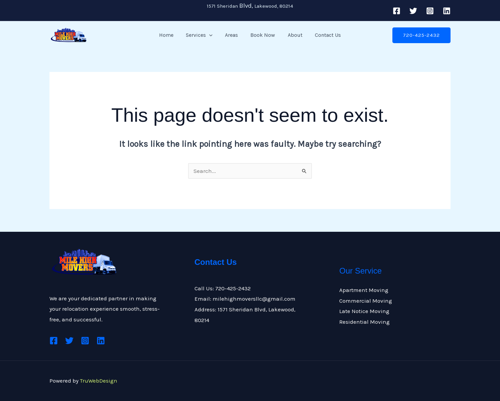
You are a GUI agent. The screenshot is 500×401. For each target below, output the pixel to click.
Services (202, 35)
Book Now (262, 35)
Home (170, 35)
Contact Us (323, 35)
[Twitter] (413, 11)
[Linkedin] (447, 11)
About (292, 35)
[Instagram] (430, 11)
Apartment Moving (363, 290)
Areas (232, 35)
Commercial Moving (365, 300)
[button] (212, 35)
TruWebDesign (98, 380)
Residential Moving (364, 321)
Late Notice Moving (364, 311)
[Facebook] (396, 11)
